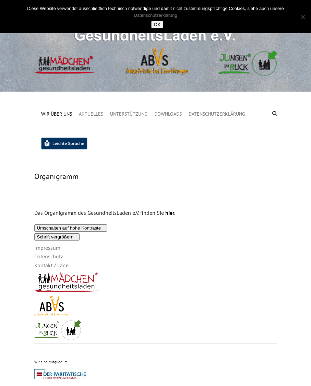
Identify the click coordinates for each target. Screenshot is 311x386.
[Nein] (302, 16)
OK (157, 24)
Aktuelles (91, 114)
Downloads (168, 114)
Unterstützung (128, 114)
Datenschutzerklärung (217, 114)
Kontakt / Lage (51, 265)
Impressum (47, 247)
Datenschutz (48, 256)
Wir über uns (56, 114)
